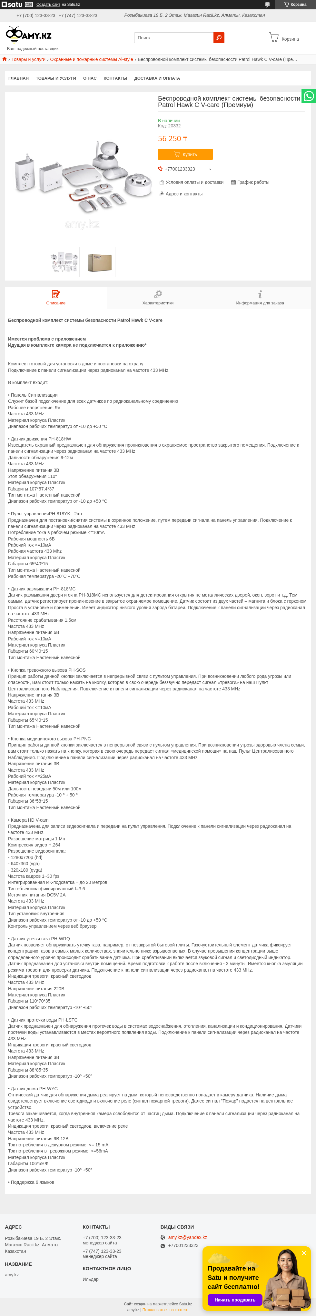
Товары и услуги (28, 59)
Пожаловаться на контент (166, 1310)
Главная (18, 78)
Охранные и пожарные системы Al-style (91, 59)
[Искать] (218, 37)
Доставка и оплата (157, 78)
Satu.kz (185, 1304)
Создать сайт (48, 4)
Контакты (115, 78)
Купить (190, 154)
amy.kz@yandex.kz (187, 1237)
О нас (90, 78)
